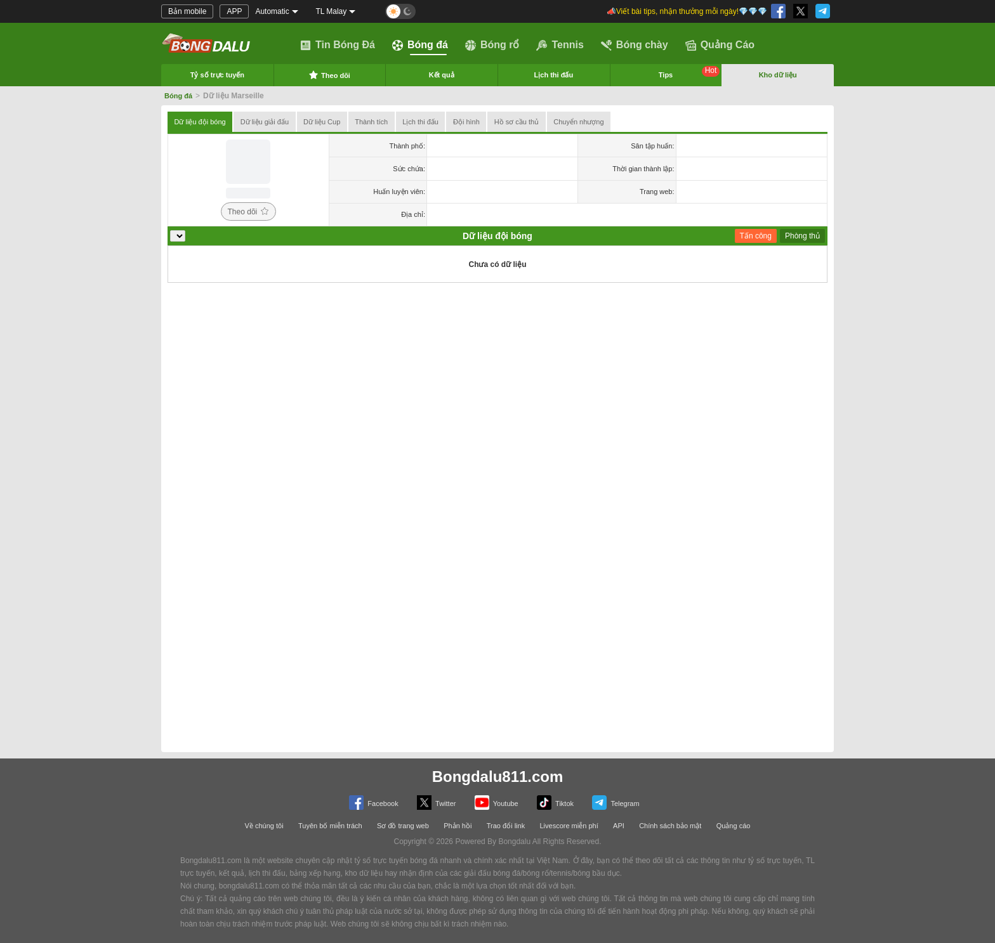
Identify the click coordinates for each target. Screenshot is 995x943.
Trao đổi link (506, 825)
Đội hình (466, 122)
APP (234, 11)
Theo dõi (329, 75)
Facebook (373, 802)
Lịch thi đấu (554, 75)
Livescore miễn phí (568, 825)
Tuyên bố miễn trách (330, 825)
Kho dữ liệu (778, 75)
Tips (689, 72)
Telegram (615, 802)
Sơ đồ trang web (403, 825)
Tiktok (555, 802)
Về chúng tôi (264, 825)
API (618, 825)
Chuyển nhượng (578, 122)
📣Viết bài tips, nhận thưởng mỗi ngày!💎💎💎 (687, 11)
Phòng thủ (802, 235)
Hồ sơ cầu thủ (516, 122)
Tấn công (756, 235)
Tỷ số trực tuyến (217, 75)
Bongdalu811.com (497, 776)
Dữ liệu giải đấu (265, 122)
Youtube (496, 802)
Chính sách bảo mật (670, 825)
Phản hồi (457, 825)
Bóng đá (420, 45)
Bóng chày (634, 45)
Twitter (436, 802)
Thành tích (371, 122)
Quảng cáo (733, 825)
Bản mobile (187, 11)
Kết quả (441, 75)
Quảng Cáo (719, 45)
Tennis (559, 45)
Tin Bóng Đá (337, 45)
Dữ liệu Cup (321, 122)
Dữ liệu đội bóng (200, 122)
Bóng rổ (492, 45)
